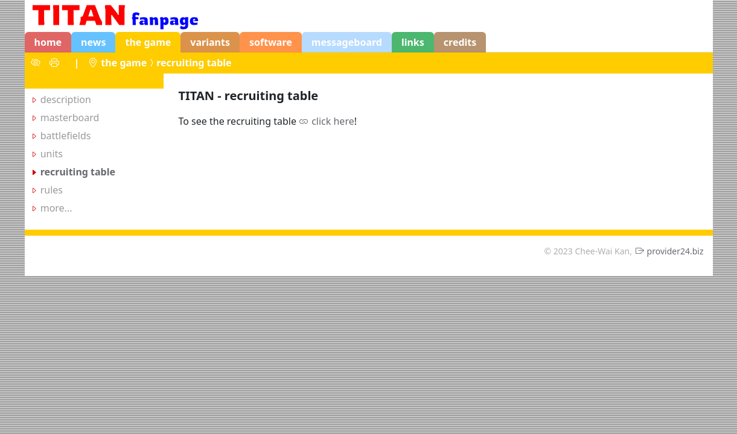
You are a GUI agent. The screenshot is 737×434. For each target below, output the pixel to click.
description (65, 99)
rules (51, 190)
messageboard (346, 42)
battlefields (65, 135)
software (270, 42)
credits (460, 42)
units (51, 153)
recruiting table (193, 62)
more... (56, 208)
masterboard (70, 117)
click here (332, 121)
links (412, 42)
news (93, 42)
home (48, 42)
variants (210, 42)
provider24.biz (675, 251)
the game (148, 42)
